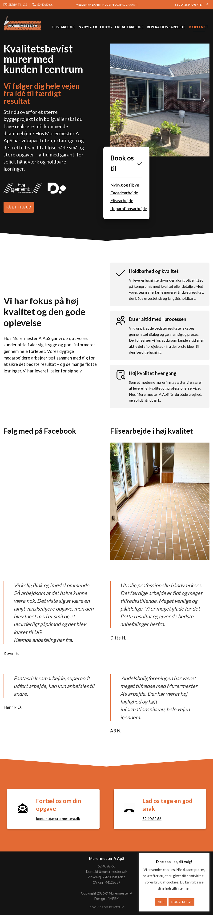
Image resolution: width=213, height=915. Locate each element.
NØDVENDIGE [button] (181, 902)
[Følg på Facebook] (207, 4)
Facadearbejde (129, 27)
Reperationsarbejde (166, 27)
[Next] (203, 100)
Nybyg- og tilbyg (95, 27)
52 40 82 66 (151, 818)
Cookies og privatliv (106, 907)
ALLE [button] (161, 902)
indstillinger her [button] (177, 888)
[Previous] (116, 100)
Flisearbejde (63, 27)
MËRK (114, 899)
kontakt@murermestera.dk (58, 818)
